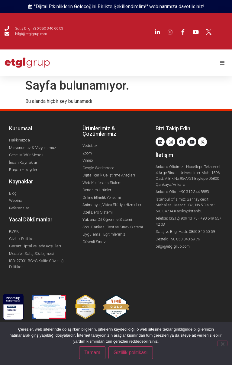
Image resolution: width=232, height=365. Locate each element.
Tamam (92, 352)
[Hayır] (222, 343)
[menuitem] (228, 27)
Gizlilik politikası (131, 352)
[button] (222, 63)
